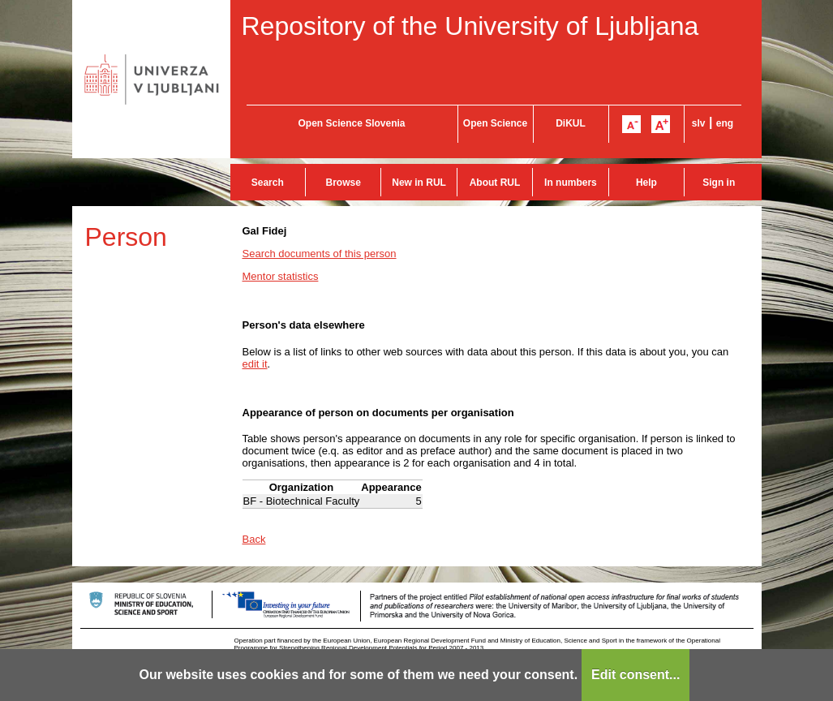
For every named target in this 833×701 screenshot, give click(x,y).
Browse (343, 182)
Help (646, 182)
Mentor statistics (281, 276)
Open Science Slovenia (351, 123)
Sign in (718, 182)
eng (724, 123)
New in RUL (419, 182)
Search (267, 182)
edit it (255, 364)
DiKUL (571, 123)
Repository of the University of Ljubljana (470, 26)
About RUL (495, 182)
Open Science (495, 123)
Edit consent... (635, 675)
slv (699, 123)
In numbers (570, 182)
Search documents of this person (320, 253)
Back (254, 539)
